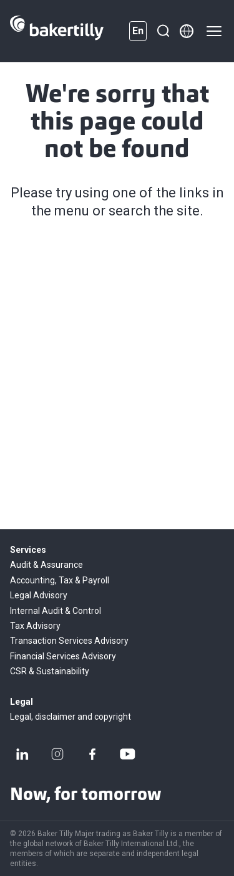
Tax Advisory (35, 626)
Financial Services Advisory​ (63, 656)
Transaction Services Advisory (69, 641)
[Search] (163, 31)
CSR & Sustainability (49, 671)
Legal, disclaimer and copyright (70, 717)
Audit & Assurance (46, 565)
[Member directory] (186, 31)
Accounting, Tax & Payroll (59, 580)
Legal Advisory (38, 595)
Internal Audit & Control (55, 611)
